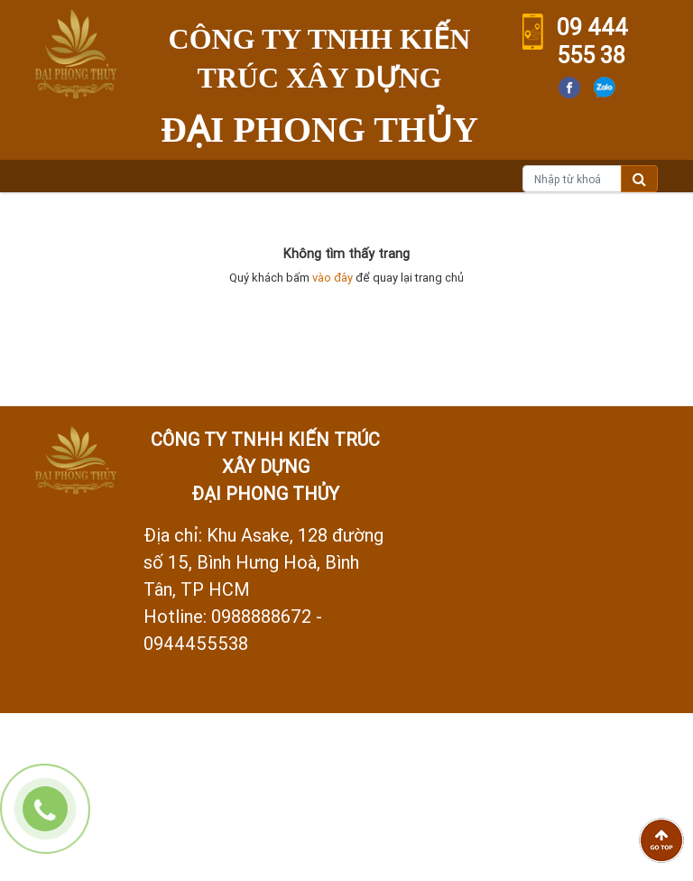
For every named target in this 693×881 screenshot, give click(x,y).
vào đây (332, 277)
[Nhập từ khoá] (572, 178)
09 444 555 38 (592, 42)
